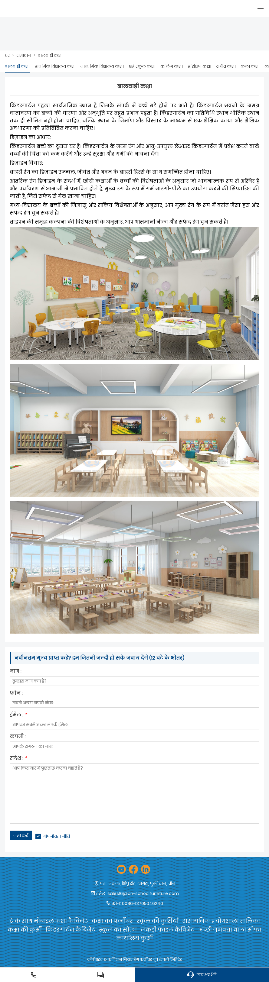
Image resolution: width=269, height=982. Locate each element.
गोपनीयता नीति (56, 836)
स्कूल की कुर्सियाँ (158, 921)
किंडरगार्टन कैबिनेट (70, 929)
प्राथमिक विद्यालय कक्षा (55, 66)
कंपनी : (18, 737)
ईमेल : (18, 715)
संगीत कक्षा (226, 66)
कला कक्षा (250, 66)
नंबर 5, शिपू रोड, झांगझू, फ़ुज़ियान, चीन (141, 883)
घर (7, 55)
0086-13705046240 (142, 903)
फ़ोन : (16, 693)
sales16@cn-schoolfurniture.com (143, 893)
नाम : (15, 672)
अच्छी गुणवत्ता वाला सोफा (229, 929)
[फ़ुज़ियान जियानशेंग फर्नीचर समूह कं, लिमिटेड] (32, 8)
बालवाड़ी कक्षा (50, 55)
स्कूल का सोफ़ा (118, 929)
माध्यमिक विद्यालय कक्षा (102, 66)
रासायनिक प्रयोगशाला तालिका (221, 921)
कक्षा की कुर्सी (25, 929)
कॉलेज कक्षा (171, 66)
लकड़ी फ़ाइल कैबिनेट (167, 929)
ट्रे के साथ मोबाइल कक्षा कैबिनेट (48, 921)
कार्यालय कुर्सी (134, 938)
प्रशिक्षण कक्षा (199, 66)
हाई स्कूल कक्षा (142, 66)
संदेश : (18, 759)
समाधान (23, 55)
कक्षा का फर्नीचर (112, 921)
